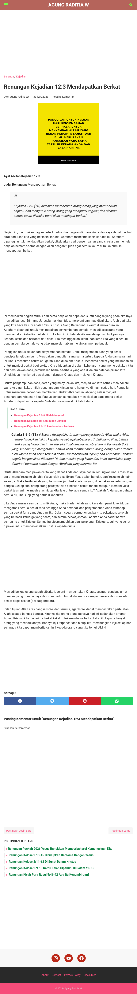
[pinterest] (85, 701)
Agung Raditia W (68, 5)
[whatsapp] (117, 701)
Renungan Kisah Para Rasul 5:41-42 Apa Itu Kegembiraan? (48, 874)
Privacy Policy (72, 974)
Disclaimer (90, 974)
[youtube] (68, 958)
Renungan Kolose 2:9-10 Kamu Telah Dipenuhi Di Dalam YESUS (51, 868)
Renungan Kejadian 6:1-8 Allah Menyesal (39, 415)
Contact (56, 974)
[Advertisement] (68, 42)
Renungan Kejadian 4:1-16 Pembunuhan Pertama (44, 426)
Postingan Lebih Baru (19, 830)
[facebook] (20, 701)
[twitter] (52, 701)
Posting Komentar (63, 96)
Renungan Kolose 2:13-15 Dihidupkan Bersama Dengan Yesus (50, 855)
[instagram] (55, 958)
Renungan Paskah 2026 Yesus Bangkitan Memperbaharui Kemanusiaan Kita (60, 848)
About (45, 974)
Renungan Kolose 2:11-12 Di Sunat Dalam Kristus (42, 861)
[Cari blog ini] (131, 5)
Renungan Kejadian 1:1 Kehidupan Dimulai (40, 420)
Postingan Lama (120, 830)
